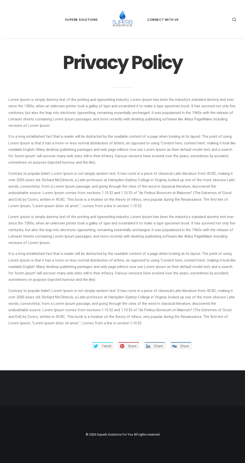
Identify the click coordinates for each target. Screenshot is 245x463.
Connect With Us (163, 20)
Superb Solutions (81, 20)
